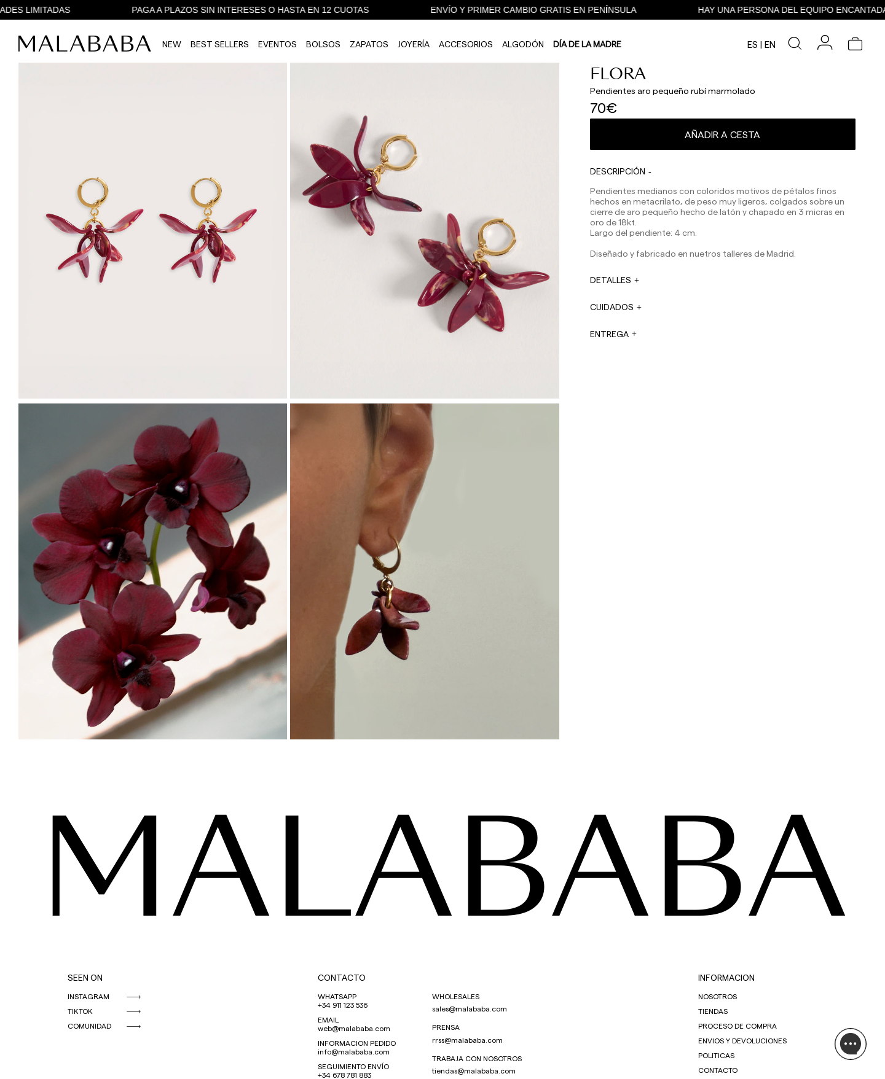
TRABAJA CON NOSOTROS (477, 1058)
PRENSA (446, 1027)
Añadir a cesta (722, 134)
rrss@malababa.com (467, 1039)
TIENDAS (713, 1011)
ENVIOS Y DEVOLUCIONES (742, 1040)
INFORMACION (726, 977)
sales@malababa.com (469, 1008)
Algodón (523, 44)
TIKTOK (80, 1011)
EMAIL (328, 1019)
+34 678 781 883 (344, 1074)
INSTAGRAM (88, 996)
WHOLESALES (455, 996)
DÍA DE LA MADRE (587, 44)
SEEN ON (85, 977)
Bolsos (323, 44)
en (770, 44)
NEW (171, 44)
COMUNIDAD (89, 1025)
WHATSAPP (337, 996)
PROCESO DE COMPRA (737, 1025)
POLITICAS (716, 1055)
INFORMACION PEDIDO (357, 1042)
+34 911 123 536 (343, 1004)
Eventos (277, 44)
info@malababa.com (354, 1051)
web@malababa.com (354, 1028)
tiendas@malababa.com (474, 1070)
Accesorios (466, 44)
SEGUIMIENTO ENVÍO (353, 1066)
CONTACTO (342, 977)
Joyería (414, 44)
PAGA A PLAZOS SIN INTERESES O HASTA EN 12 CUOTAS (253, 10)
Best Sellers (220, 44)
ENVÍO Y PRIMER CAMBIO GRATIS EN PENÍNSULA (537, 10)
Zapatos (369, 44)
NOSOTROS (717, 996)
